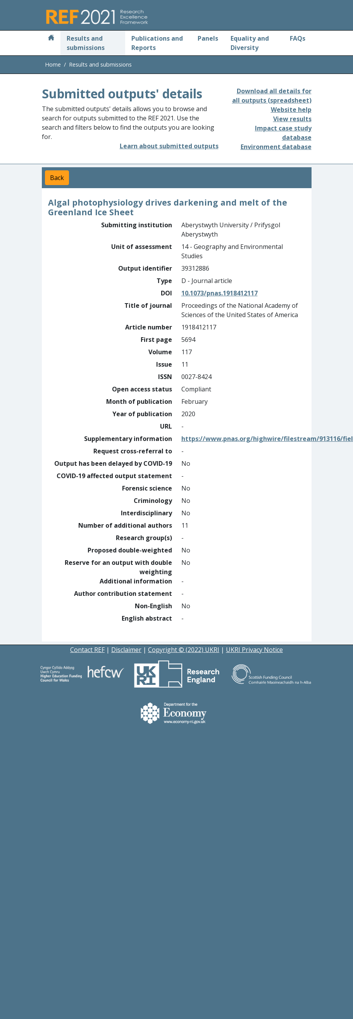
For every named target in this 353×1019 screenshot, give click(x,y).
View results (292, 119)
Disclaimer (126, 649)
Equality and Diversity (250, 43)
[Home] (51, 38)
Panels (208, 38)
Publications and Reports (157, 43)
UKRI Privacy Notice (254, 649)
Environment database (276, 146)
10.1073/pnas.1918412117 (219, 293)
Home (53, 64)
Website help (291, 109)
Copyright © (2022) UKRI (183, 649)
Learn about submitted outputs (169, 146)
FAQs (297, 38)
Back (57, 177)
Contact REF (87, 649)
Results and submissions (86, 43)
